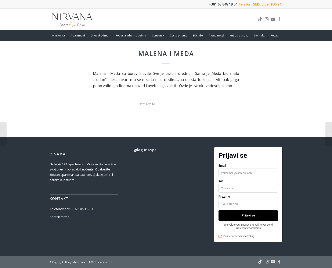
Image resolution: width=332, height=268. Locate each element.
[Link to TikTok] (260, 19)
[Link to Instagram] (266, 19)
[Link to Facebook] (279, 19)
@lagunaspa (145, 149)
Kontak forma (59, 217)
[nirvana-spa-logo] (72, 19)
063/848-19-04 (82, 209)
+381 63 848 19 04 (223, 4)
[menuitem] (59, 35)
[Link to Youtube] (273, 19)
